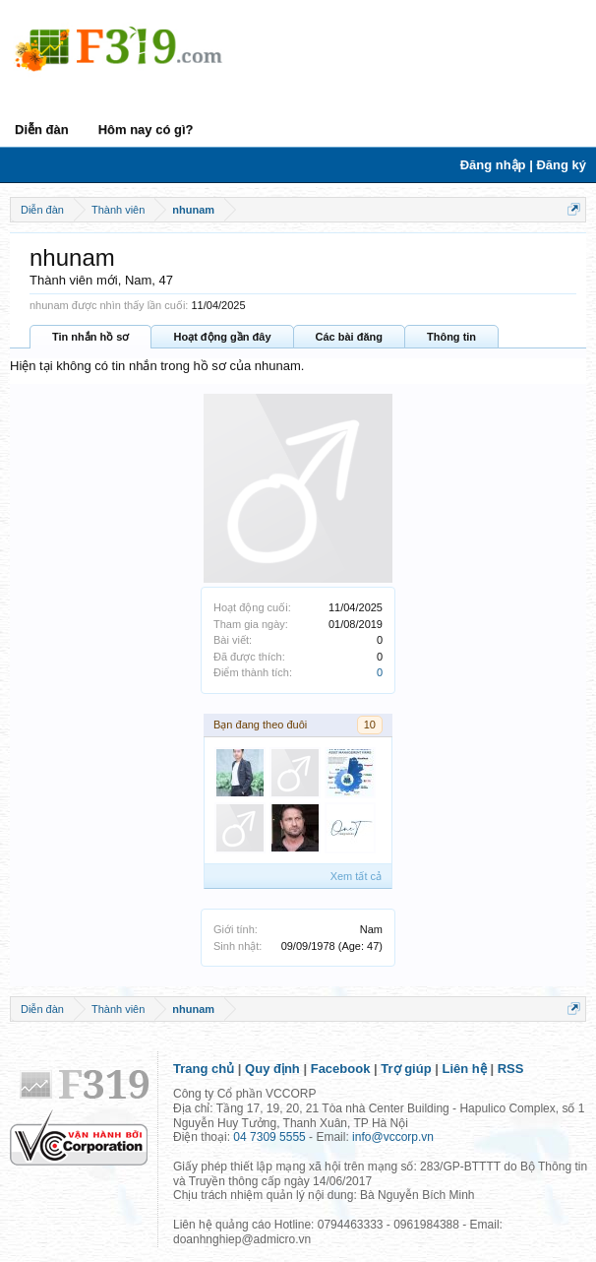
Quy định (272, 1068)
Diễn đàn (42, 129)
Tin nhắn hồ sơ (90, 337)
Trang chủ (203, 1068)
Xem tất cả (356, 876)
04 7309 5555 (269, 1137)
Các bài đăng (349, 337)
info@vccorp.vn (393, 1137)
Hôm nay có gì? (146, 129)
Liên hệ (465, 1068)
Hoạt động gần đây (221, 337)
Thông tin (451, 337)
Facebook (341, 1068)
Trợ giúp (406, 1068)
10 (370, 724)
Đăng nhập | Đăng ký (523, 165)
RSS (511, 1068)
